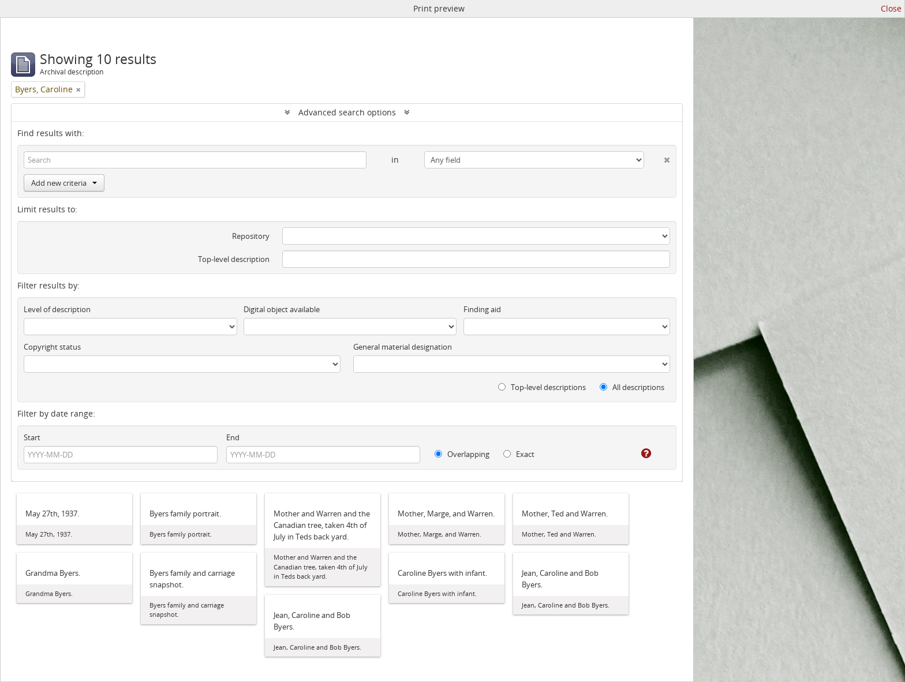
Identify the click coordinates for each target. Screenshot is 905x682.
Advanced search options (347, 112)
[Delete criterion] (657, 157)
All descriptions (632, 387)
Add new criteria (64, 183)
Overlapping (462, 454)
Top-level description (234, 259)
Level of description (57, 309)
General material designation (402, 347)
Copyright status (52, 347)
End (233, 437)
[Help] (638, 453)
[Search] (195, 159)
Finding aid (482, 309)
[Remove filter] (78, 89)
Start (32, 437)
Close (891, 8)
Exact (518, 454)
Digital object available (282, 309)
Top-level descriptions (542, 387)
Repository (251, 236)
